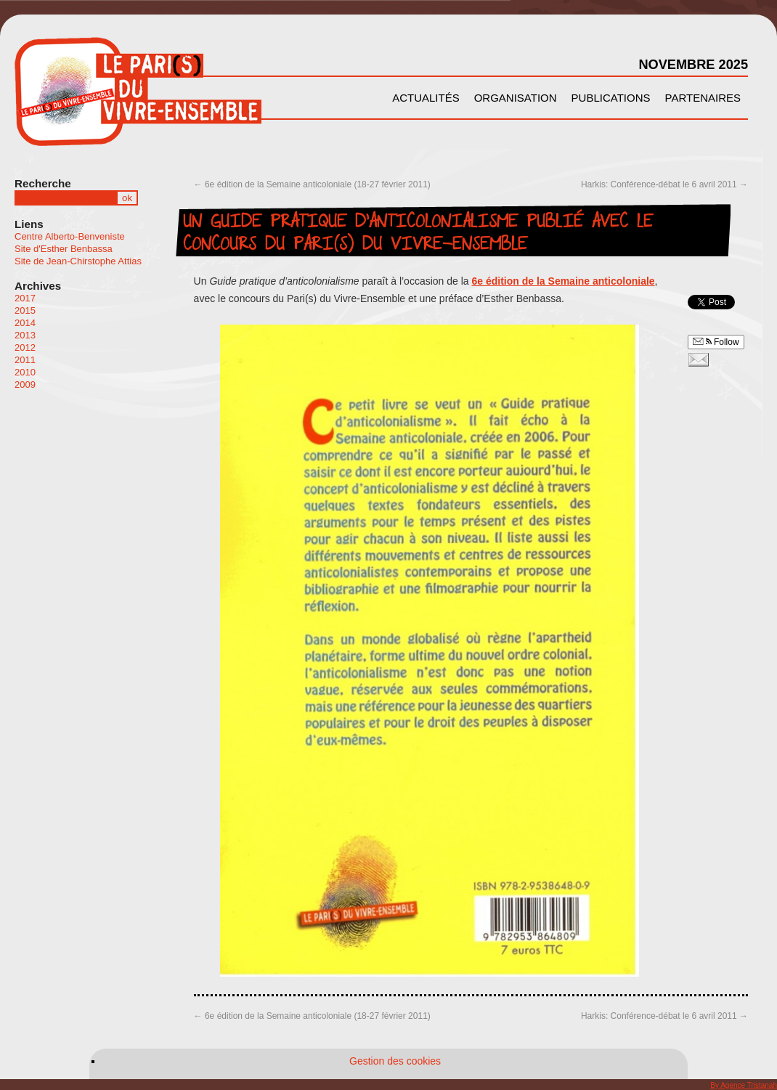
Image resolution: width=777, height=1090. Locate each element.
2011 (25, 359)
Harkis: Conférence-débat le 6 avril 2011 (664, 184)
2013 (25, 335)
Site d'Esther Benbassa (64, 248)
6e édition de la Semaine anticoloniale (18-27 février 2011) (312, 184)
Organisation (515, 97)
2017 (25, 298)
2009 (25, 384)
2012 (25, 347)
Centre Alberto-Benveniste (70, 236)
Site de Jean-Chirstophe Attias (78, 261)
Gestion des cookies (395, 1061)
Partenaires (703, 97)
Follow (716, 342)
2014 (25, 322)
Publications (611, 97)
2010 (25, 372)
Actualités (426, 97)
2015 (25, 310)
